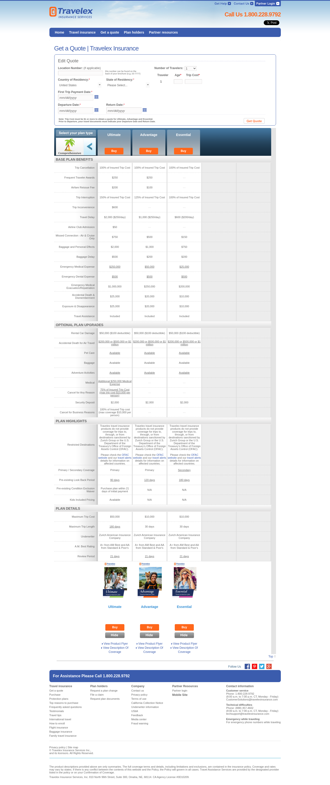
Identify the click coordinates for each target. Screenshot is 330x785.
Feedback (137, 715)
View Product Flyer (116, 643)
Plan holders (99, 686)
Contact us (137, 690)
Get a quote (56, 690)
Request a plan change (104, 690)
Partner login (179, 690)
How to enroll (57, 723)
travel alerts (124, 457)
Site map (73, 747)
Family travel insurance (63, 735)
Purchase (55, 694)
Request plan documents (105, 698)
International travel (60, 719)
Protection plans (58, 698)
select (99, 85)
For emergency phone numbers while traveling (253, 722)
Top (270, 656)
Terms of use (139, 698)
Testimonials (56, 711)
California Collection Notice (147, 702)
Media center (139, 719)
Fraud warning (139, 723)
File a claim (97, 694)
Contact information (240, 686)
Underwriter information (145, 707)
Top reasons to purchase (63, 702)
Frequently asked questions (65, 707)
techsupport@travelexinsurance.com (247, 713)
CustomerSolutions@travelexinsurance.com (252, 699)
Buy (114, 151)
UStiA (134, 711)
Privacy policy (139, 694)
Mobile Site (180, 695)
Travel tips (55, 715)
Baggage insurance (60, 731)
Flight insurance (58, 727)
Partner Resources (185, 686)
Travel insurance (60, 686)
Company (138, 686)
